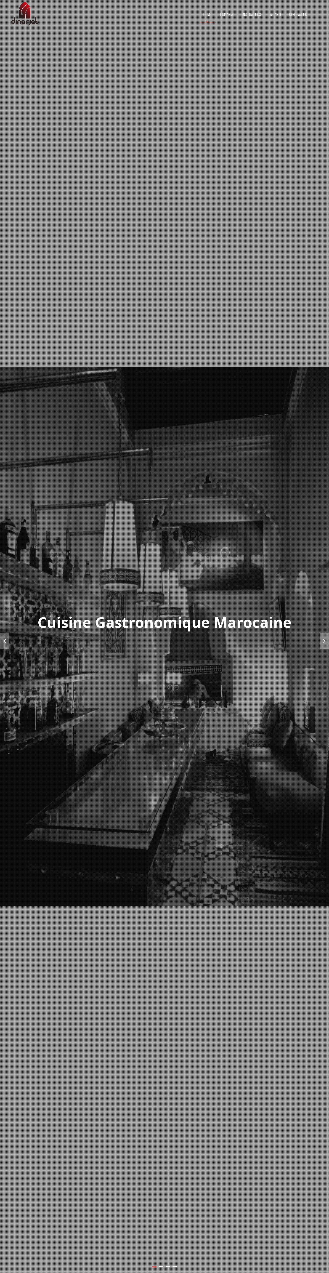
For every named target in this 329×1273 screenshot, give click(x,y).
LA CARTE (275, 14)
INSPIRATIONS (251, 14)
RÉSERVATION (298, 14)
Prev (4, 641)
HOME (207, 14)
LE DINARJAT (227, 14)
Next (324, 641)
